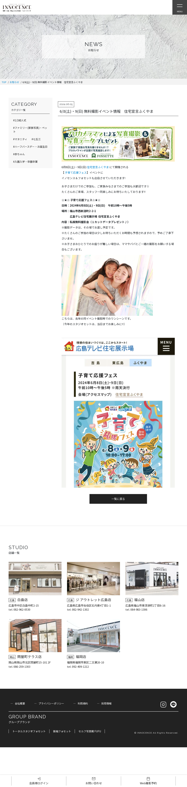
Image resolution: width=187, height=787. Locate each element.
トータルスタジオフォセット (29, 731)
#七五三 (36, 139)
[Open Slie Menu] (179, 7)
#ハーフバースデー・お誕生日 (30, 146)
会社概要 (20, 703)
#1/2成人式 (19, 120)
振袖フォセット (62, 731)
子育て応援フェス (76, 172)
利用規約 (83, 703)
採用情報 (106, 703)
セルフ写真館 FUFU (90, 731)
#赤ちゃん (19, 154)
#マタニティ (20, 139)
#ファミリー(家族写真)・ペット (30, 129)
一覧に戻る (118, 499)
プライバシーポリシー (51, 703)
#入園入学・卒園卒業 (25, 161)
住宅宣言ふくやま (98, 167)
